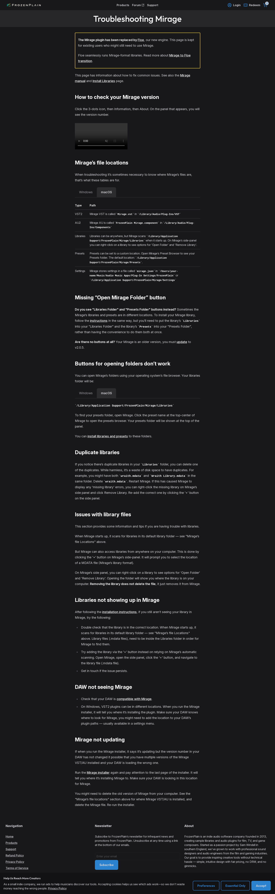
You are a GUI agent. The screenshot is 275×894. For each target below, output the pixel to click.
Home (10, 836)
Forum (138, 5)
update (182, 342)
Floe (141, 40)
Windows (86, 192)
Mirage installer (98, 772)
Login (234, 5)
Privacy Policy (15, 861)
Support (152, 5)
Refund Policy (15, 855)
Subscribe (106, 865)
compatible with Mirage (134, 699)
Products (123, 5)
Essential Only (235, 886)
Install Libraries (104, 81)
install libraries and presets (108, 436)
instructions (99, 320)
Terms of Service (17, 868)
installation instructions (119, 612)
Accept (261, 886)
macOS (106, 192)
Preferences (206, 886)
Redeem (251, 5)
